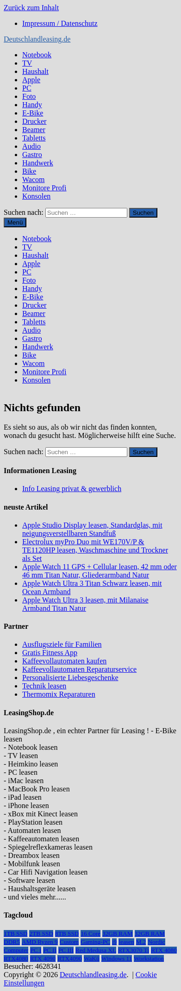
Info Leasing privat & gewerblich (71, 488)
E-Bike (32, 113)
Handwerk (37, 163)
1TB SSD (15, 933)
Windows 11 (116, 958)
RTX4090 (69, 958)
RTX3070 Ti (133, 950)
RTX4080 (16, 958)
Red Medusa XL (95, 950)
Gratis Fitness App (49, 653)
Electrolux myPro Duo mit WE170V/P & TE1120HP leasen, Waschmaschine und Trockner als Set (95, 550)
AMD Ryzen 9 (40, 941)
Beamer (33, 130)
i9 (114, 941)
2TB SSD (41, 933)
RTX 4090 (43, 958)
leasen (126, 941)
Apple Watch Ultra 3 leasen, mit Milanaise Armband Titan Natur (85, 604)
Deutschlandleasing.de (37, 39)
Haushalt (35, 71)
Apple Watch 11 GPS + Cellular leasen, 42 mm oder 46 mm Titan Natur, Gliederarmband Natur (99, 571)
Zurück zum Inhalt (31, 8)
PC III (66, 950)
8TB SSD (67, 933)
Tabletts (33, 138)
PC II (49, 950)
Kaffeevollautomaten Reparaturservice (79, 669)
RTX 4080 (164, 950)
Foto (29, 96)
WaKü (92, 958)
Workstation (149, 958)
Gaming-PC (95, 941)
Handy (32, 105)
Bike (29, 171)
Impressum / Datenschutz (60, 23)
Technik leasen (44, 686)
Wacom (33, 179)
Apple (31, 80)
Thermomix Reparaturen (58, 694)
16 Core (90, 933)
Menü (15, 222)
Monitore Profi (44, 188)
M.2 (141, 941)
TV (27, 63)
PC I (35, 950)
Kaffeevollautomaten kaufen (64, 661)
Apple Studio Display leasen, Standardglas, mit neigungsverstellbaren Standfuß (92, 529)
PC (26, 88)
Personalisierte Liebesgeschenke (70, 677)
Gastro (32, 154)
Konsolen (36, 196)
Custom (69, 941)
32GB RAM (117, 933)
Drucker (34, 121)
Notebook (36, 55)
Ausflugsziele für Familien (62, 644)
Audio (31, 146)
